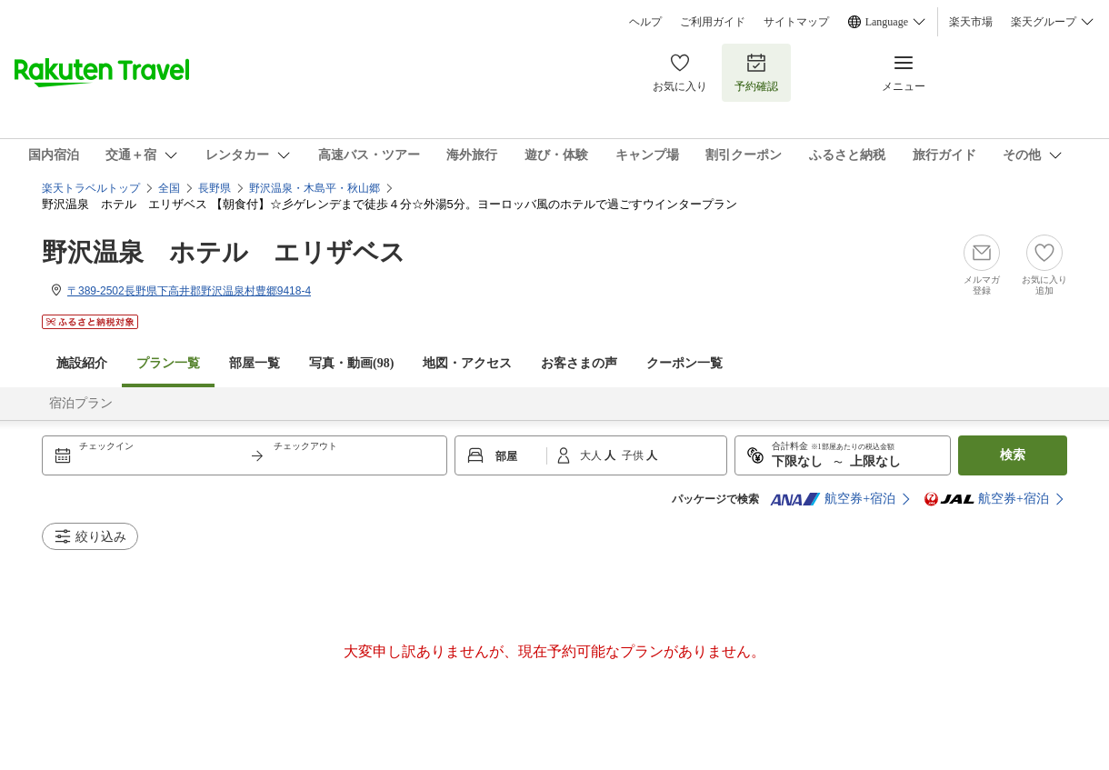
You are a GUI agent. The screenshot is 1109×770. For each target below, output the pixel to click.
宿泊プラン (81, 403)
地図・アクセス (467, 363)
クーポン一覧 (684, 363)
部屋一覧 (254, 363)
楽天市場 (971, 21)
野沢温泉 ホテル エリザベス (223, 252)
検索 (1012, 455)
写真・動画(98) (351, 363)
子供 (634, 455)
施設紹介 (81, 363)
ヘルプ (645, 21)
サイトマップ (796, 21)
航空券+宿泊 (832, 499)
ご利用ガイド (712, 21)
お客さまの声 (579, 363)
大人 (592, 455)
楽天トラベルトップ (91, 188)
